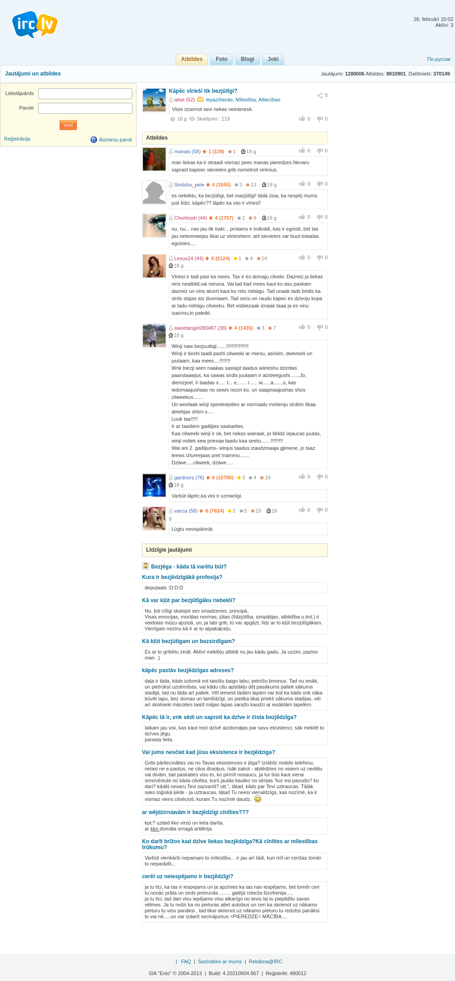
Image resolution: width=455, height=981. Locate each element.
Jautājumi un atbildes (33, 73)
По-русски (438, 59)
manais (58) (187, 151)
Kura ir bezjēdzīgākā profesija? (182, 577)
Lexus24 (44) (188, 258)
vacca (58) (185, 510)
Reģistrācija (17, 138)
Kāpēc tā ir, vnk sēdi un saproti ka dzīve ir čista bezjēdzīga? (219, 717)
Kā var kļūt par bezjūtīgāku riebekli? (188, 600)
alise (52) (184, 99)
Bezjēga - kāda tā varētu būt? (189, 566)
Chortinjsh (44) (190, 218)
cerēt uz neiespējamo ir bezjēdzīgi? (187, 876)
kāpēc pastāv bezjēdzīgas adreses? (188, 670)
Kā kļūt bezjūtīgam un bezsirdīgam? (188, 641)
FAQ (186, 961)
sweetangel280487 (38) (200, 328)
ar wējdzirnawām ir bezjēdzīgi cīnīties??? (195, 812)
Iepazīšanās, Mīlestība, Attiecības (243, 99)
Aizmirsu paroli (115, 139)
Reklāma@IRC (266, 961)
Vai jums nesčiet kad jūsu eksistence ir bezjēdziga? (208, 752)
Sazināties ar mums (220, 961)
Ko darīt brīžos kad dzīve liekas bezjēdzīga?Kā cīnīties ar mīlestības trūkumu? (230, 844)
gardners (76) (189, 477)
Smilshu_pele (189, 184)
